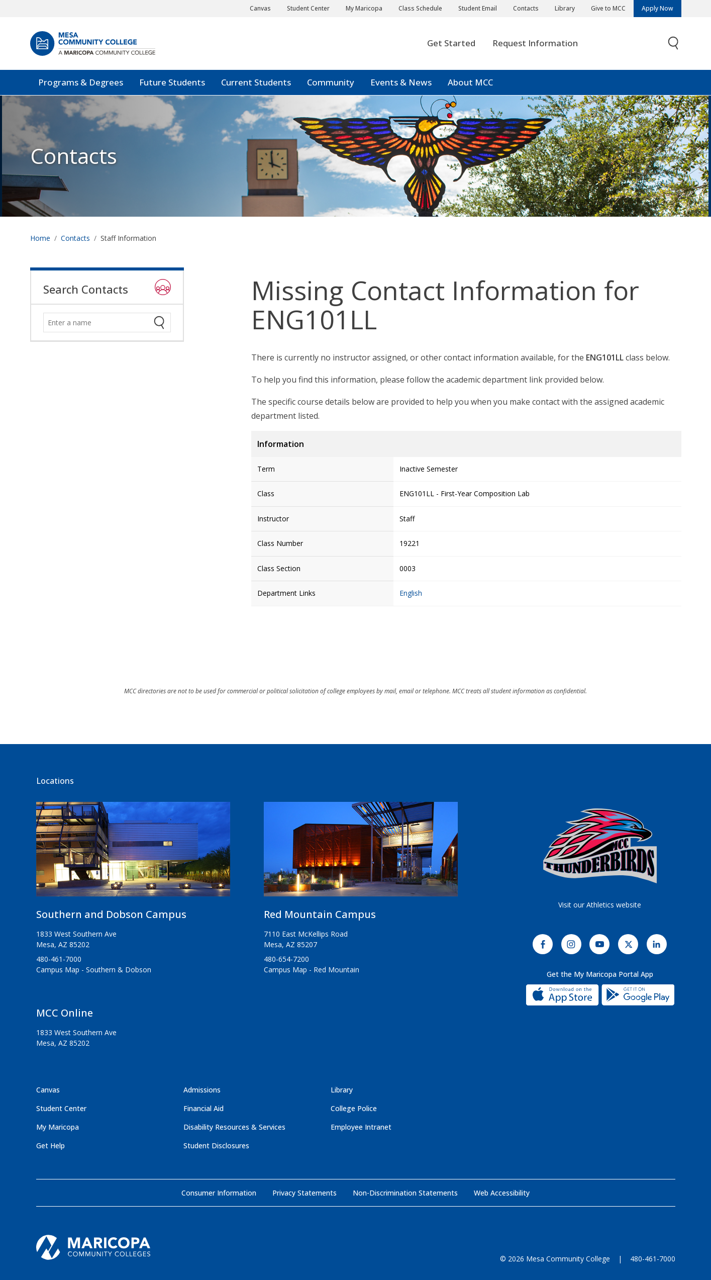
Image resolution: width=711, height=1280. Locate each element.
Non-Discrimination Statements (405, 1193)
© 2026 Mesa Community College (555, 1258)
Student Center (308, 8)
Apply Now (657, 8)
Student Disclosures (216, 1145)
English (410, 593)
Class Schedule (420, 8)
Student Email (477, 8)
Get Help (50, 1145)
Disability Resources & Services (234, 1127)
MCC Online (64, 1013)
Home (40, 238)
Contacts (526, 8)
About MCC (470, 82)
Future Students (172, 82)
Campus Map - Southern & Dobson (93, 969)
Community (330, 82)
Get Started (451, 43)
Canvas (260, 8)
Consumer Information (218, 1193)
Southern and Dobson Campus (111, 914)
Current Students (256, 82)
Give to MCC (608, 8)
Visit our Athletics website (599, 904)
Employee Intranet (361, 1127)
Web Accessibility (502, 1193)
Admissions (202, 1089)
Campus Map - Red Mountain (311, 969)
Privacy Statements (304, 1193)
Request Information (535, 43)
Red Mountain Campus (320, 914)
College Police (354, 1108)
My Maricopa (364, 8)
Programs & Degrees (80, 82)
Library (565, 8)
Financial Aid (203, 1108)
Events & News (401, 82)
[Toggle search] (673, 44)
